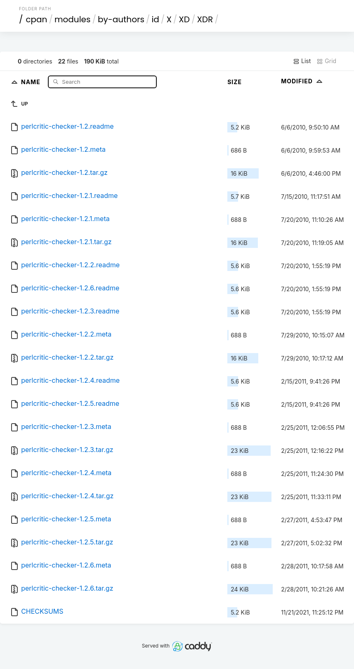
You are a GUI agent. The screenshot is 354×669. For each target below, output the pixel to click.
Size (234, 81)
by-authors (121, 19)
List (302, 61)
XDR (205, 19)
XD (184, 19)
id (155, 19)
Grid (326, 61)
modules (72, 19)
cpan (36, 19)
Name (31, 81)
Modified (302, 81)
